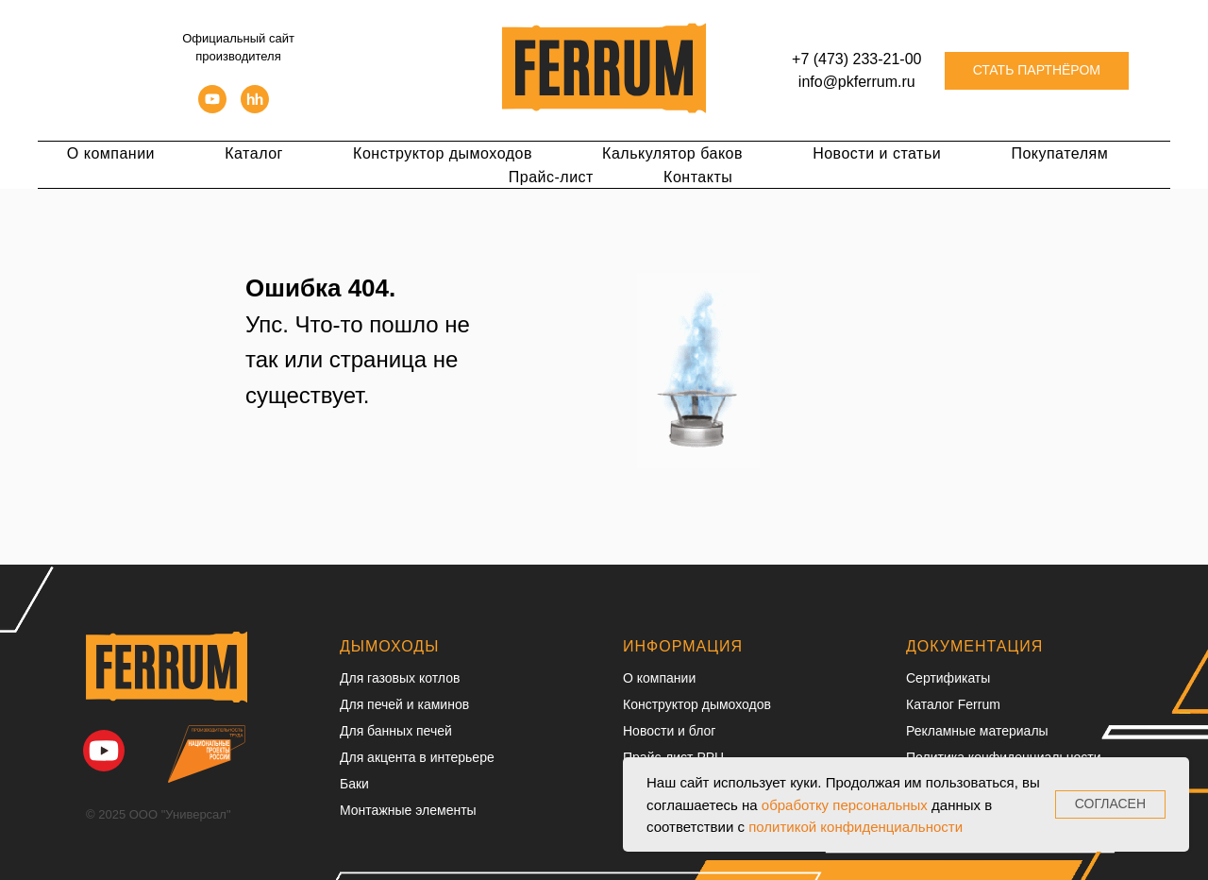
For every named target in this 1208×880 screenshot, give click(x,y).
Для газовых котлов (400, 677)
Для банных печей (396, 730)
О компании (111, 153)
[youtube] (212, 97)
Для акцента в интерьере (417, 757)
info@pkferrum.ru (856, 82)
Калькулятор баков (672, 153)
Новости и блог (669, 730)
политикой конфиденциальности (855, 827)
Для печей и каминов (404, 704)
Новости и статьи (877, 153)
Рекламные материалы (977, 730)
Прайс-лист (551, 177)
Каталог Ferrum (953, 704)
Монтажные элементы (408, 810)
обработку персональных (845, 805)
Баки (354, 783)
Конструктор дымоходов (442, 153)
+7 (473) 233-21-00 (856, 59)
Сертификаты (948, 677)
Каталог (254, 153)
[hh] (255, 97)
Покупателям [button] (1059, 153)
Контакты (697, 177)
